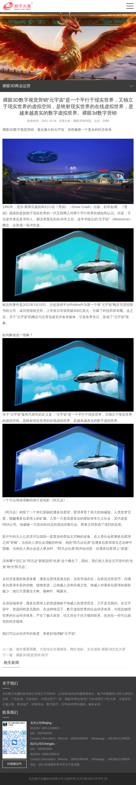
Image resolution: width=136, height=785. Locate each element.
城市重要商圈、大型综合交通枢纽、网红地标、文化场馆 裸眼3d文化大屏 (70, 649)
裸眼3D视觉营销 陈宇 (32, 655)
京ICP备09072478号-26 (92, 778)
